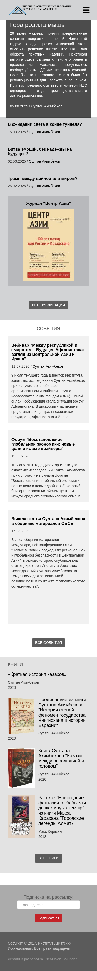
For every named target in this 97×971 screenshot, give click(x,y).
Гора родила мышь (37, 24)
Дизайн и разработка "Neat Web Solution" (42, 959)
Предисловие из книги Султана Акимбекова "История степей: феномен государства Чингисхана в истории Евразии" (62, 712)
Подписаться (48, 918)
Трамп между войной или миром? (42, 178)
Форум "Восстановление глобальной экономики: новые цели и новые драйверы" (43, 444)
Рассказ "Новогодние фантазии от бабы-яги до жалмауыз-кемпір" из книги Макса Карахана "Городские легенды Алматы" (62, 810)
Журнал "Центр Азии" (48, 203)
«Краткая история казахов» (38, 674)
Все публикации (48, 305)
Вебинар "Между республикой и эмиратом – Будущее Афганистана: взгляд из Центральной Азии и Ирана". (47, 352)
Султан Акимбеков (46, 106)
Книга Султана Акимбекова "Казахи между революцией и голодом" (61, 758)
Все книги (48, 858)
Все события (48, 643)
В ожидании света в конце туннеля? (45, 124)
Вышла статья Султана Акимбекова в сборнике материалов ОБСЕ (48, 521)
